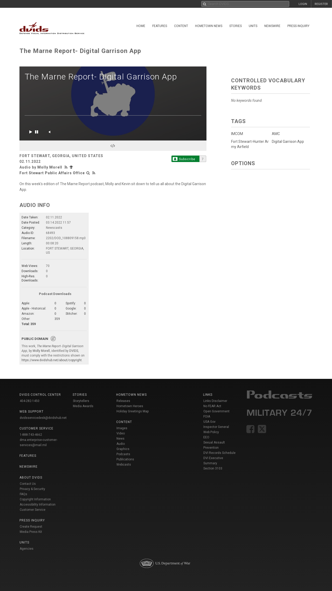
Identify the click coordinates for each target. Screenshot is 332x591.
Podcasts (123, 454)
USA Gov (209, 422)
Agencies (26, 548)
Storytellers (81, 401)
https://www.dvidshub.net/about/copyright (52, 360)
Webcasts (123, 464)
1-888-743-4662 (31, 434)
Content (181, 26)
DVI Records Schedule (219, 453)
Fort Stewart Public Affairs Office (52, 173)
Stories (235, 26)
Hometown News (208, 26)
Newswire (272, 26)
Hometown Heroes (129, 406)
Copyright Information (35, 499)
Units (253, 26)
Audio (120, 444)
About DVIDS (30, 477)
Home (140, 26)
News (120, 438)
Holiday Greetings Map (132, 411)
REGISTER (321, 4)
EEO (206, 437)
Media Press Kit (31, 532)
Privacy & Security (32, 489)
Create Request (31, 526)
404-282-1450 (29, 401)
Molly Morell (49, 167)
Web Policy (211, 432)
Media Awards (83, 406)
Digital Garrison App (288, 141)
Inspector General (216, 427)
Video (120, 433)
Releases (123, 401)
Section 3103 (212, 468)
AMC (276, 134)
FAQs (23, 494)
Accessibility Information (38, 504)
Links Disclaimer (215, 401)
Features (159, 26)
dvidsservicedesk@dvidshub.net (43, 418)
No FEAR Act (212, 406)
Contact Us (28, 484)
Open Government (216, 411)
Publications (125, 459)
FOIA (206, 416)
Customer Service (32, 510)
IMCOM (237, 134)
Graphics (122, 449)
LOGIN (303, 4)
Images (121, 428)
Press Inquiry (298, 26)
